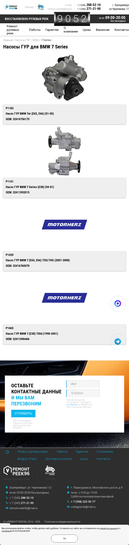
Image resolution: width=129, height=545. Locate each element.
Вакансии (103, 30)
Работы (34, 30)
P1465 (9, 328)
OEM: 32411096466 (17, 339)
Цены (87, 30)
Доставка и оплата (59, 459)
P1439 (9, 255)
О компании (71, 29)
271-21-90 (89, 9)
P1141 (9, 181)
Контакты (122, 30)
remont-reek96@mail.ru (60, 9)
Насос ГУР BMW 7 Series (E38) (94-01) (30, 187)
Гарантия (52, 30)
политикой (7, 531)
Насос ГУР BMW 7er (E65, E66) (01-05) (30, 113)
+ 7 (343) (21, 497)
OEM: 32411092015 (17, 192)
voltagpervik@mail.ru (83, 506)
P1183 (9, 108)
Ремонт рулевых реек (13, 29)
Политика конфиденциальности (62, 521)
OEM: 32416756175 (17, 119)
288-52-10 (89, 5)
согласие (71, 404)
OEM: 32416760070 (17, 265)
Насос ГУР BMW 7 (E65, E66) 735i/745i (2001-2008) (38, 260)
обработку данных (108, 528)
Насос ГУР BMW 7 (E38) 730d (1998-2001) (32, 333)
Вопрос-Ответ (27, 459)
